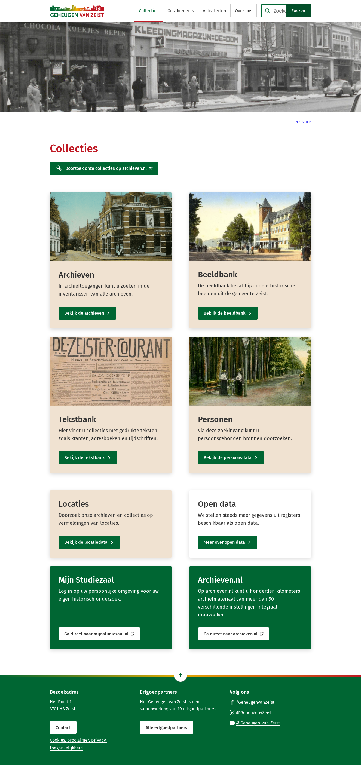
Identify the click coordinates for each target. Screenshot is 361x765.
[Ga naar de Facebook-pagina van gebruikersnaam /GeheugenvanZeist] (252, 702)
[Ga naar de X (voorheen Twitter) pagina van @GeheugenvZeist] (251, 712)
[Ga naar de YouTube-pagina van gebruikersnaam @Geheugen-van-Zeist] (255, 723)
